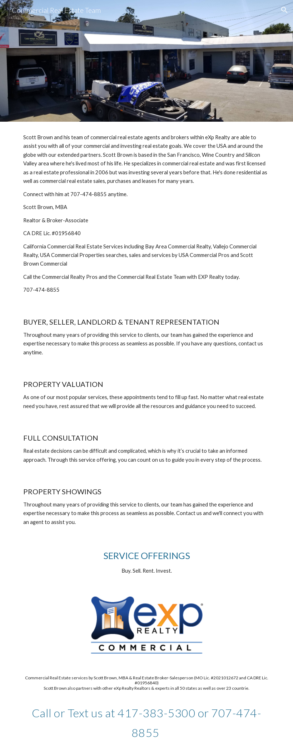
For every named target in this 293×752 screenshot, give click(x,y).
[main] (146, 213)
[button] (284, 10)
